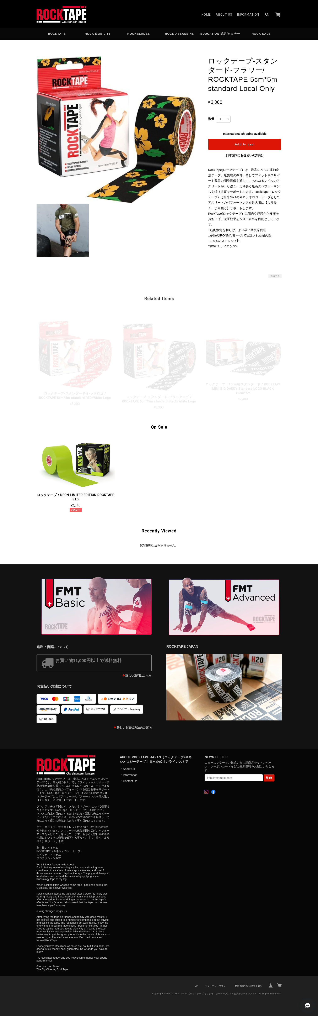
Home (206, 14)
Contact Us (130, 781)
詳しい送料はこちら (138, 675)
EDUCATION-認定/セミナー (220, 33)
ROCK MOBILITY (98, 33)
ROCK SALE (261, 33)
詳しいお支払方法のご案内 (134, 727)
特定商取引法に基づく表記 (248, 986)
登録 (269, 778)
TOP (195, 986)
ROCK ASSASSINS (179, 33)
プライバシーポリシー (216, 986)
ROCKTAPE (57, 33)
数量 (211, 119)
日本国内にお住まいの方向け (245, 155)
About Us (224, 14)
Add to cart (245, 144)
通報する (275, 276)
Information (248, 14)
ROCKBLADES (138, 33)
